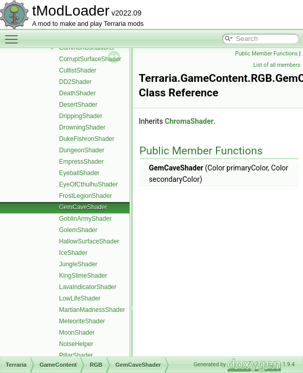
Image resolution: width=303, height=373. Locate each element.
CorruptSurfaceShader (90, 59)
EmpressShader (81, 161)
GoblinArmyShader (85, 218)
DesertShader (78, 104)
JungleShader (78, 264)
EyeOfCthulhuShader (88, 184)
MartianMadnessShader (92, 309)
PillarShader (76, 355)
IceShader (73, 252)
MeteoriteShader (82, 321)
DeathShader (77, 93)
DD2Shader (75, 81)
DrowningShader (82, 127)
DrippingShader (80, 116)
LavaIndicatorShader (88, 287)
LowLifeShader (79, 298)
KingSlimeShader (83, 275)
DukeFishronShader (86, 138)
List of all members (276, 65)
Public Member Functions (266, 53)
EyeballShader (79, 173)
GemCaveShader (83, 207)
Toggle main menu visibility (14, 35)
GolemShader (78, 230)
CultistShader (77, 70)
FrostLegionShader (85, 195)
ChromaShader (189, 121)
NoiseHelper (76, 344)
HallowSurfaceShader (89, 241)
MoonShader (77, 332)
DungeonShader (81, 150)
